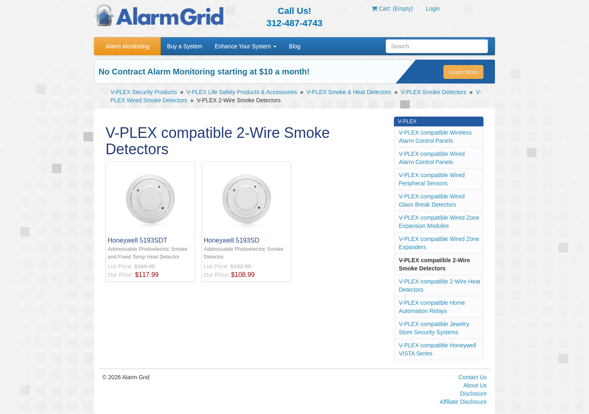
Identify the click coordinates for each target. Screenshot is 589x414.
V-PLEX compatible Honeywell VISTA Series (437, 349)
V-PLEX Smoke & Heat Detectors (348, 92)
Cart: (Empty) (392, 8)
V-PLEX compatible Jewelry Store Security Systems (434, 328)
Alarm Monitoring (127, 46)
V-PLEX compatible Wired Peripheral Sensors (432, 179)
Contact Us (473, 377)
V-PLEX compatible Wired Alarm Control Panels (432, 158)
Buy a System (184, 46)
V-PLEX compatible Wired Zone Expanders (439, 243)
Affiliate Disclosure (463, 401)
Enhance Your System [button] (246, 46)
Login (433, 8)
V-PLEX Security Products (143, 92)
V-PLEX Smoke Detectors (433, 92)
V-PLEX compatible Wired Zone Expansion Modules (439, 221)
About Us (475, 385)
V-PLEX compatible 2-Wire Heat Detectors (439, 285)
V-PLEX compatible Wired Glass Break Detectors (432, 200)
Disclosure (473, 393)
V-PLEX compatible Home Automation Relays (432, 306)
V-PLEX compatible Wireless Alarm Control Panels (435, 136)
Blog (294, 46)
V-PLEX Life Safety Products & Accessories (242, 92)
